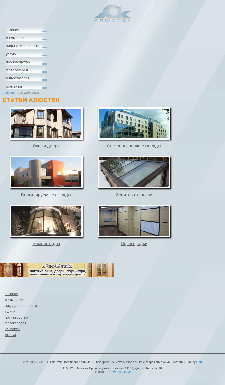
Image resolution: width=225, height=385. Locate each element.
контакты (14, 86)
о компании (15, 38)
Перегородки (134, 243)
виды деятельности (22, 46)
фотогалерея (17, 70)
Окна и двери (46, 145)
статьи (10, 335)
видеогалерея (17, 78)
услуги (11, 54)
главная (12, 30)
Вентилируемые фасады (46, 194)
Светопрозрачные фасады (134, 145)
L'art (199, 362)
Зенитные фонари (134, 194)
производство (18, 62)
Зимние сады (46, 243)
